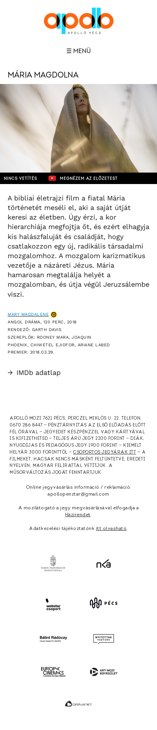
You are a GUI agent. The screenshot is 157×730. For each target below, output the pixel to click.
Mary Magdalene (28, 314)
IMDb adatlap (34, 372)
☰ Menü (78, 51)
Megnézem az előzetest (83, 178)
